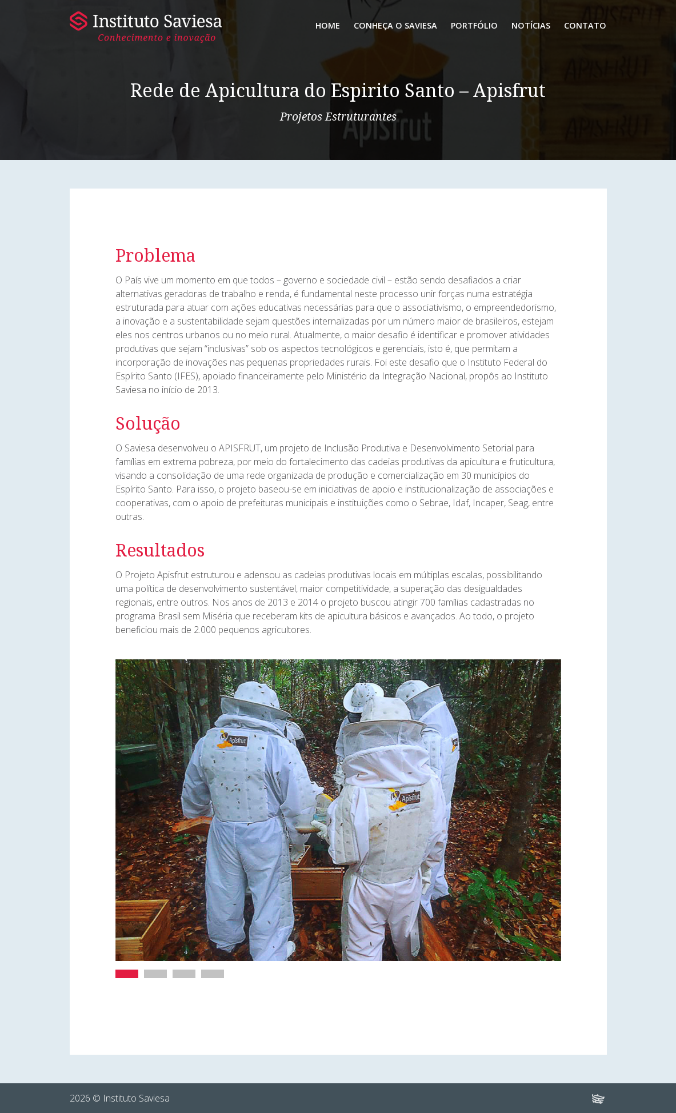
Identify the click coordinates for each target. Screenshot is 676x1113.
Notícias (530, 25)
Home (327, 25)
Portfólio (474, 25)
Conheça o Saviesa (395, 25)
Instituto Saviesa (146, 27)
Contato (585, 25)
